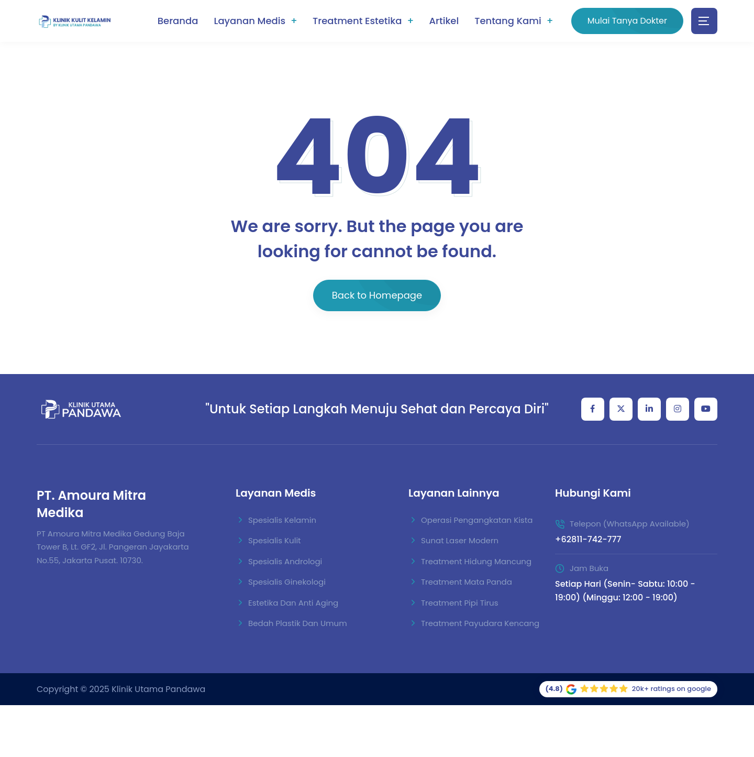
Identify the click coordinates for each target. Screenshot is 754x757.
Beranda (178, 20)
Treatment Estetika (357, 20)
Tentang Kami (507, 20)
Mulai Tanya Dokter (627, 21)
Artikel (444, 20)
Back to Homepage (377, 295)
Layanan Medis (249, 20)
